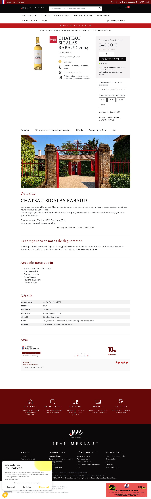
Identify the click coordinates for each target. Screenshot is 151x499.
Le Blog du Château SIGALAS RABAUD (75, 228)
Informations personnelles (115, 456)
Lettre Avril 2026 (83, 456)
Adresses (109, 465)
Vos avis (52, 465)
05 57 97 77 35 (143, 2)
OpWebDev (101, 478)
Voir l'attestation (31, 353)
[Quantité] (106, 54)
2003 (111, 99)
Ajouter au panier (112, 59)
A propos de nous (55, 467)
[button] (5, 495)
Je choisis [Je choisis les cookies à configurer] (27, 487)
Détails (79, 130)
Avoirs (108, 462)
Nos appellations (55, 462)
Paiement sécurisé (28, 459)
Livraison (24, 456)
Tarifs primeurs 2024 (84, 462)
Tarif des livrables (83, 459)
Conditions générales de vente (60, 459)
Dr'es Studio (111, 478)
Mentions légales (55, 456)
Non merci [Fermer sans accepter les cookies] (10, 487)
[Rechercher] (75, 8)
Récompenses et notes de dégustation (52, 130)
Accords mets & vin (97, 130)
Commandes (110, 459)
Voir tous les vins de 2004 (109, 112)
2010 (103, 105)
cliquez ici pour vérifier (96, 472)
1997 (103, 99)
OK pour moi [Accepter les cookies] (44, 487)
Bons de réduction (113, 467)
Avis (114, 130)
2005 (120, 99)
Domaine (25, 130)
